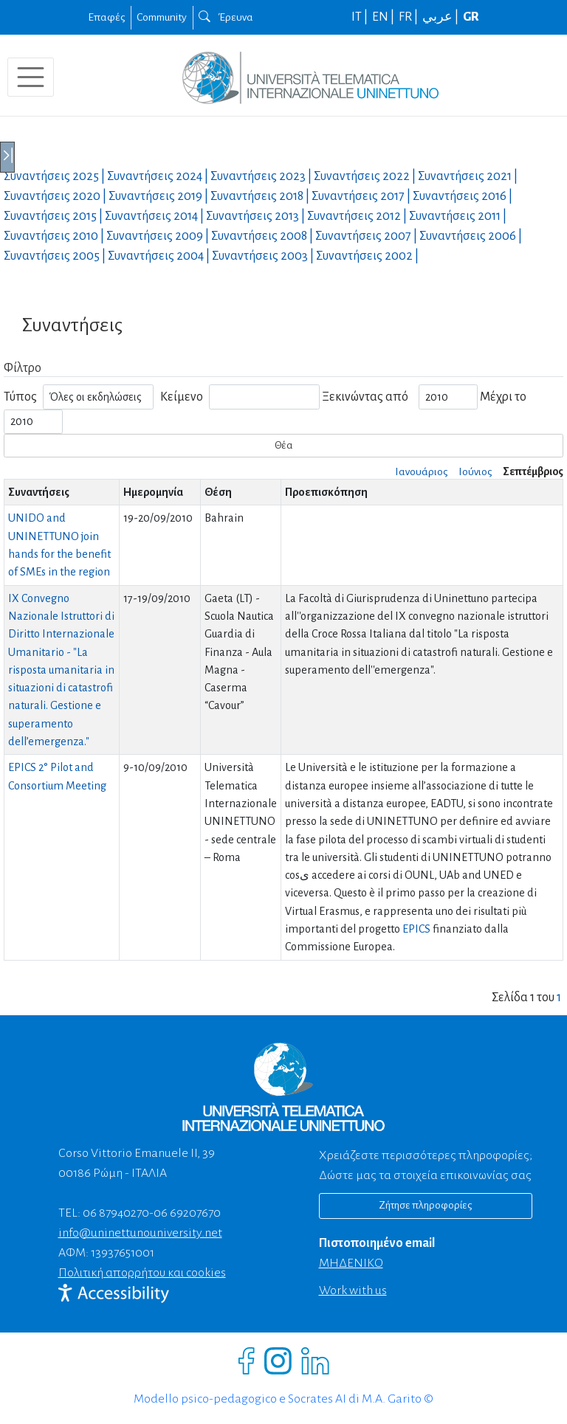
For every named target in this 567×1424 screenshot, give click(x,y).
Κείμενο (181, 397)
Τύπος (20, 397)
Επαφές (106, 17)
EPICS (416, 929)
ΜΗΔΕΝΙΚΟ (351, 1263)
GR (471, 17)
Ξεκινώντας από (365, 397)
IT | (360, 17)
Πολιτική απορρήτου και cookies (142, 1272)
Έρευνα (226, 17)
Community (162, 17)
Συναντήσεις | (55, 176)
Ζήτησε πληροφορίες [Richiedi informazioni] (425, 1205)
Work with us (353, 1290)
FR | (409, 17)
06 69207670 (187, 1213)
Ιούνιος (475, 471)
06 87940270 (116, 1213)
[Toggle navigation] (30, 77)
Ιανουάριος (421, 471)
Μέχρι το (503, 397)
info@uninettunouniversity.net (140, 1233)
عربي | (441, 17)
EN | (384, 17)
